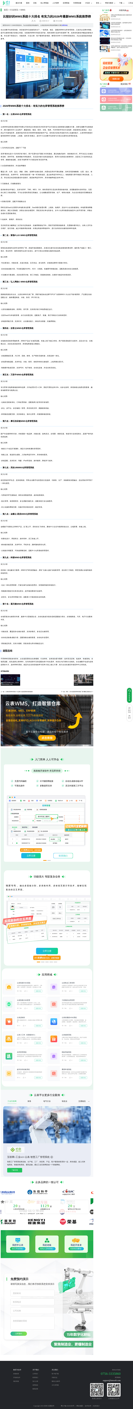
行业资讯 (14, 10)
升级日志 (54, 1377)
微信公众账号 (56, 1381)
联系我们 (35, 1377)
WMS (22, 10)
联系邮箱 (118, 1377)
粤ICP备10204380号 (67, 1406)
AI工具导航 (55, 1385)
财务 (29, 1101)
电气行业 (46, 1101)
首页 (6, 10)
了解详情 (14, 1170)
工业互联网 (11, 1101)
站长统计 (96, 1406)
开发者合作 (16, 1377)
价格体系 (16, 1373)
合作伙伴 (88, 1406)
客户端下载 (55, 1373)
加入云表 (35, 1381)
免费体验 (64, 25)
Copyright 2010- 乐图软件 (43, 1406)
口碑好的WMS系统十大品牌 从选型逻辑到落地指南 (19, 691)
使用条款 (35, 1385)
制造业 (64, 1101)
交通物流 (84, 1101)
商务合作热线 (116, 1370)
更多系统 (124, 84)
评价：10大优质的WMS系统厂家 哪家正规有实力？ (79, 691)
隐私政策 (35, 1389)
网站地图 (79, 1406)
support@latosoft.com (112, 1380)
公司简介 (35, 1373)
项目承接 (16, 1381)
